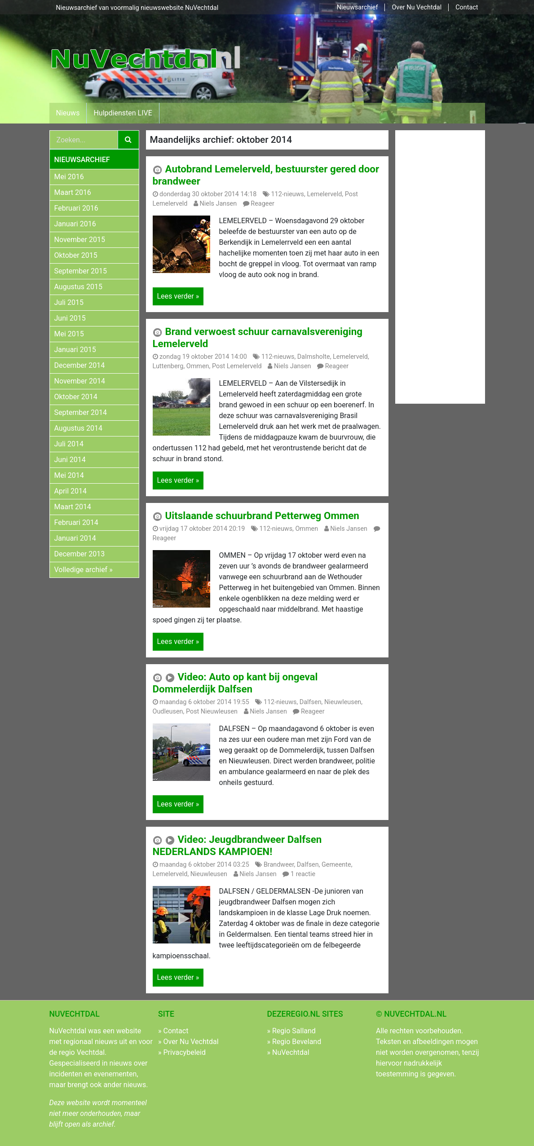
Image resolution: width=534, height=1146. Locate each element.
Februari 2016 (76, 208)
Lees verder (178, 296)
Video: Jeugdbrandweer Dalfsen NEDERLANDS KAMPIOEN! (237, 845)
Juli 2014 (69, 444)
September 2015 (80, 271)
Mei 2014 (69, 475)
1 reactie (303, 874)
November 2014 (79, 381)
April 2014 (70, 491)
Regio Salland (294, 1031)
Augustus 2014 (78, 428)
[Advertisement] (432, 265)
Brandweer (279, 864)
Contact (466, 7)
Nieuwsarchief (357, 7)
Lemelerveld (324, 194)
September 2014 (80, 412)
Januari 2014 (75, 538)
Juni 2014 (70, 459)
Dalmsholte (313, 357)
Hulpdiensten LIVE (122, 113)
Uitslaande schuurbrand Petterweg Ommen (262, 515)
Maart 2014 (72, 506)
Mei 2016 (69, 176)
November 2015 (79, 239)
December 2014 (79, 365)
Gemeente (336, 864)
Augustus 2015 (78, 286)
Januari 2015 (75, 349)
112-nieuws (288, 194)
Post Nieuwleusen (212, 711)
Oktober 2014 (75, 396)
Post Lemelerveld (237, 366)
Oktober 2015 (75, 255)
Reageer (262, 203)
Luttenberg (168, 366)
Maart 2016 (72, 192)
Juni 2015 (70, 318)
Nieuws (68, 113)
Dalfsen (311, 702)
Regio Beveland (296, 1041)
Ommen (197, 366)
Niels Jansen (218, 203)
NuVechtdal (290, 1052)
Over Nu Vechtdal (416, 7)
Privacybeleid (184, 1052)
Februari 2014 (76, 522)
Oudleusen (168, 711)
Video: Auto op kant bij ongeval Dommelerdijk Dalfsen (235, 683)
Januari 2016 (75, 224)
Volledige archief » (83, 569)
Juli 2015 (69, 302)
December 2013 (79, 554)
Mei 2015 (69, 334)
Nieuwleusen (342, 702)
